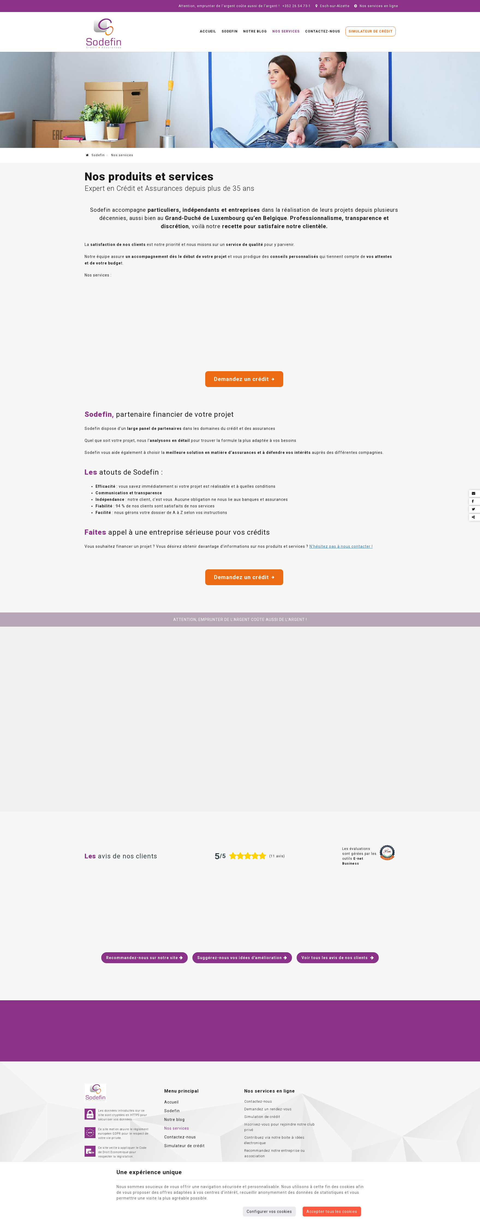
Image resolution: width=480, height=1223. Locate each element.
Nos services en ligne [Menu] (269, 1091)
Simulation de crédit (262, 1117)
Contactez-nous (322, 31)
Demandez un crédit (244, 379)
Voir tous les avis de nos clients (335, 958)
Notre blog (255, 31)
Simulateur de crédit (370, 31)
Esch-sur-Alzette (332, 6)
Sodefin (230, 31)
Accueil (208, 31)
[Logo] (104, 33)
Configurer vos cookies (269, 1211)
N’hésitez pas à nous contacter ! (341, 546)
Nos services (286, 31)
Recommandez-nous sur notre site (142, 958)
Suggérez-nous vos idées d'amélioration (239, 958)
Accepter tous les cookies (331, 1211)
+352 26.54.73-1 (296, 6)
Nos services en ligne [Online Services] (375, 6)
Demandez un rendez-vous (268, 1109)
